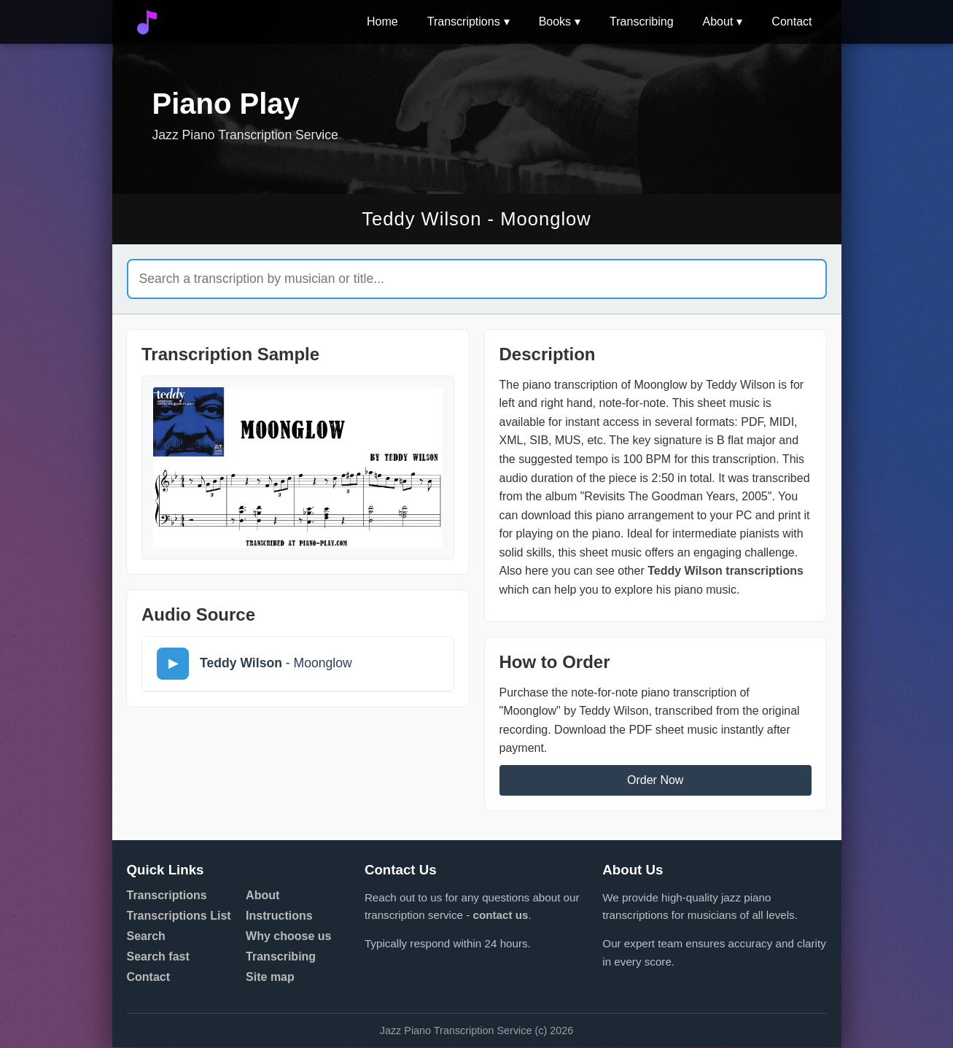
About (718, 21)
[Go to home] (147, 22)
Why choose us (288, 937)
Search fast (158, 957)
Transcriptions (463, 21)
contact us (500, 915)
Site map (270, 977)
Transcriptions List (179, 916)
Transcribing (641, 21)
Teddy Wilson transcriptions (725, 571)
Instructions (279, 916)
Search (146, 937)
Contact (791, 21)
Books (555, 21)
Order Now (655, 781)
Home (382, 21)
